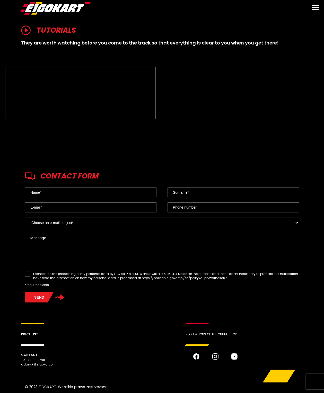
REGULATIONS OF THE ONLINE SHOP (211, 334)
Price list (29, 334)
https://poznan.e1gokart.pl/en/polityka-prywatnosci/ (183, 278)
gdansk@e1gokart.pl (37, 364)
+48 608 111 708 (33, 360)
